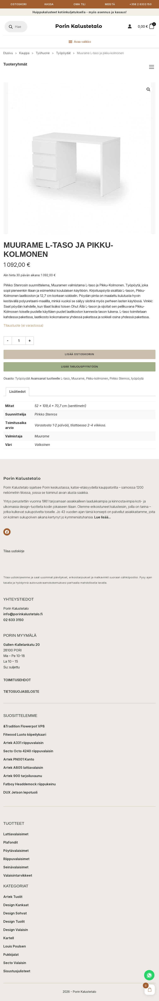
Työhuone (43, 53)
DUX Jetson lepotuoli (20, 792)
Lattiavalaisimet (15, 834)
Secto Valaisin (14, 963)
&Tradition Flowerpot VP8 (24, 726)
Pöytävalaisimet (16, 851)
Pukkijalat (11, 954)
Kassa (49, 4)
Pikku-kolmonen (97, 378)
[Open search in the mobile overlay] (15, 26)
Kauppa (24, 53)
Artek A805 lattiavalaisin (23, 767)
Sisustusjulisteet (16, 971)
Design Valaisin (15, 930)
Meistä (110, 4)
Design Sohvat (15, 913)
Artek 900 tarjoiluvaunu (22, 776)
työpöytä (137, 378)
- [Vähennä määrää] (7, 340)
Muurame (77, 378)
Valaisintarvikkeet (17, 875)
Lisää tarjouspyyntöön (79, 366)
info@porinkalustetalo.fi (23, 614)
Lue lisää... (102, 517)
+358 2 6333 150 (140, 4)
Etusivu (8, 53)
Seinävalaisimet (15, 867)
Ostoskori (18, 4)
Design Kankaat (16, 905)
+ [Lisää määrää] (29, 340)
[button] (148, 89)
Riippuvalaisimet (16, 859)
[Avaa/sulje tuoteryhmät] (151, 66)
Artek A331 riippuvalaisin (23, 743)
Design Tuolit (14, 921)
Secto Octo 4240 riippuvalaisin (28, 751)
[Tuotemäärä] (18, 341)
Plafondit (10, 842)
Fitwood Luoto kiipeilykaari (24, 734)
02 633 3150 (13, 620)
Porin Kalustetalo (78, 26)
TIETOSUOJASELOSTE (21, 691)
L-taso (65, 378)
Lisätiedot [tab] (17, 391)
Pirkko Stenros (120, 378)
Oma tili (79, 4)
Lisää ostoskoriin (79, 354)
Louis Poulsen (14, 946)
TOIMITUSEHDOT (17, 680)
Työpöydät (63, 53)
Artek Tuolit (12, 897)
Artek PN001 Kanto (18, 759)
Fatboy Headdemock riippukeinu (29, 784)
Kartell (8, 938)
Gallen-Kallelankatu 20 (21, 645)
